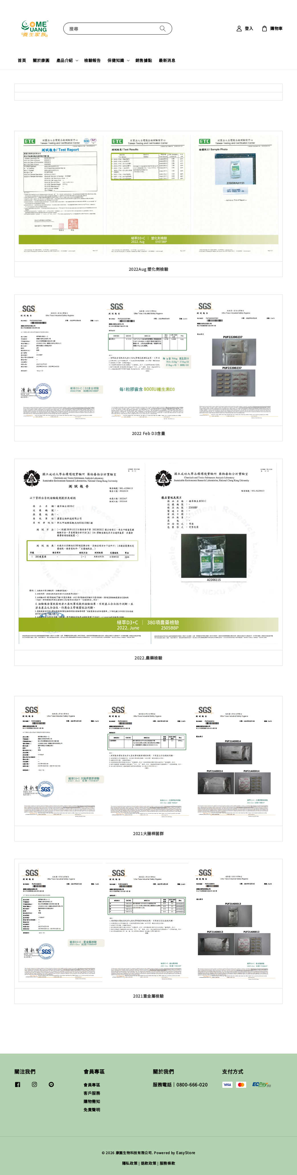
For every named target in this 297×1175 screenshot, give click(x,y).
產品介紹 (64, 60)
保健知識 (115, 60)
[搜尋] (163, 28)
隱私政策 (130, 1163)
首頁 (22, 60)
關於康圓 (41, 60)
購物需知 (92, 1101)
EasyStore (185, 1152)
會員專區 (92, 1085)
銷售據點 (143, 60)
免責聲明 (92, 1109)
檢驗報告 (92, 60)
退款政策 (148, 1163)
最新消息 (167, 60)
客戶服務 (92, 1093)
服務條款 (167, 1163)
